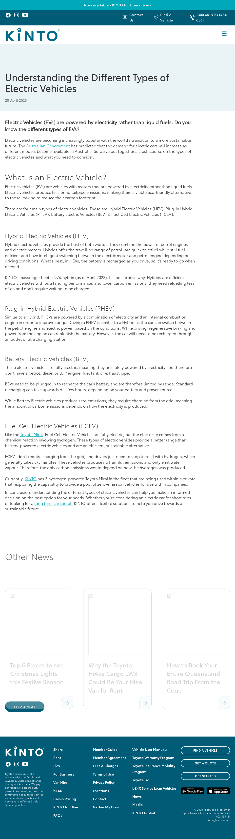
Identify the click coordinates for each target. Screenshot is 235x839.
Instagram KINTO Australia (17, 15)
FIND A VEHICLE (205, 750)
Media (137, 804)
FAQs (57, 815)
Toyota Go (140, 779)
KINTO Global (143, 812)
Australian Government (48, 145)
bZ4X (57, 790)
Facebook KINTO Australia (8, 15)
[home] (45, 34)
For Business (63, 774)
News (137, 796)
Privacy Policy (104, 782)
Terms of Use (103, 774)
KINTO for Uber (65, 806)
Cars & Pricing (64, 798)
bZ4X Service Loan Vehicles (154, 788)
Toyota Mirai (31, 434)
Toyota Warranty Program (153, 757)
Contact (99, 798)
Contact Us (136, 17)
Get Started (205, 776)
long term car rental (53, 503)
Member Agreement (109, 757)
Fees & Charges (105, 765)
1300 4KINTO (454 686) (211, 17)
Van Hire (60, 782)
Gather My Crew (106, 806)
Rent (57, 757)
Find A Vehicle (166, 17)
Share (58, 749)
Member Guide (105, 749)
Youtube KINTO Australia (25, 15)
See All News (25, 706)
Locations (101, 790)
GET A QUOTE (205, 763)
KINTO (31, 478)
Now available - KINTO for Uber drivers (117, 4)
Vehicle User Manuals (149, 749)
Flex (56, 765)
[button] (224, 33)
